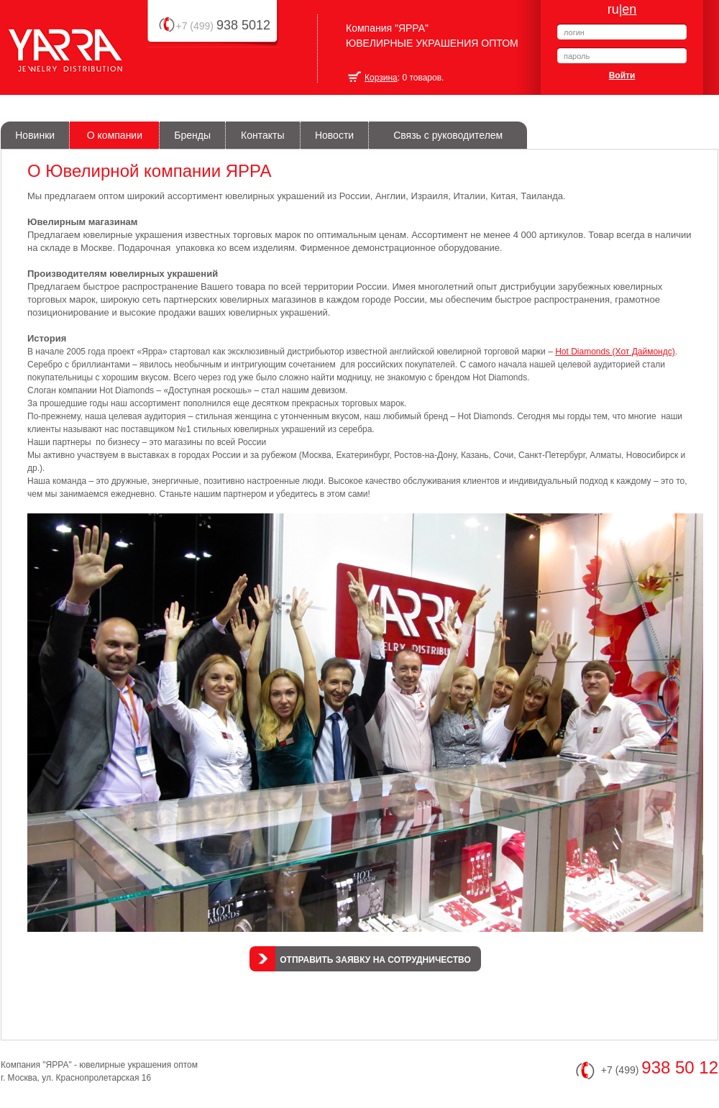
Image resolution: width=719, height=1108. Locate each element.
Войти (622, 75)
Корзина (381, 78)
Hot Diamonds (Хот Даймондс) (615, 352)
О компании (114, 135)
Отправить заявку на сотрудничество (375, 960)
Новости (334, 135)
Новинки (35, 135)
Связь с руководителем (448, 135)
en (629, 9)
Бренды (192, 135)
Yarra (28, 71)
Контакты (262, 135)
